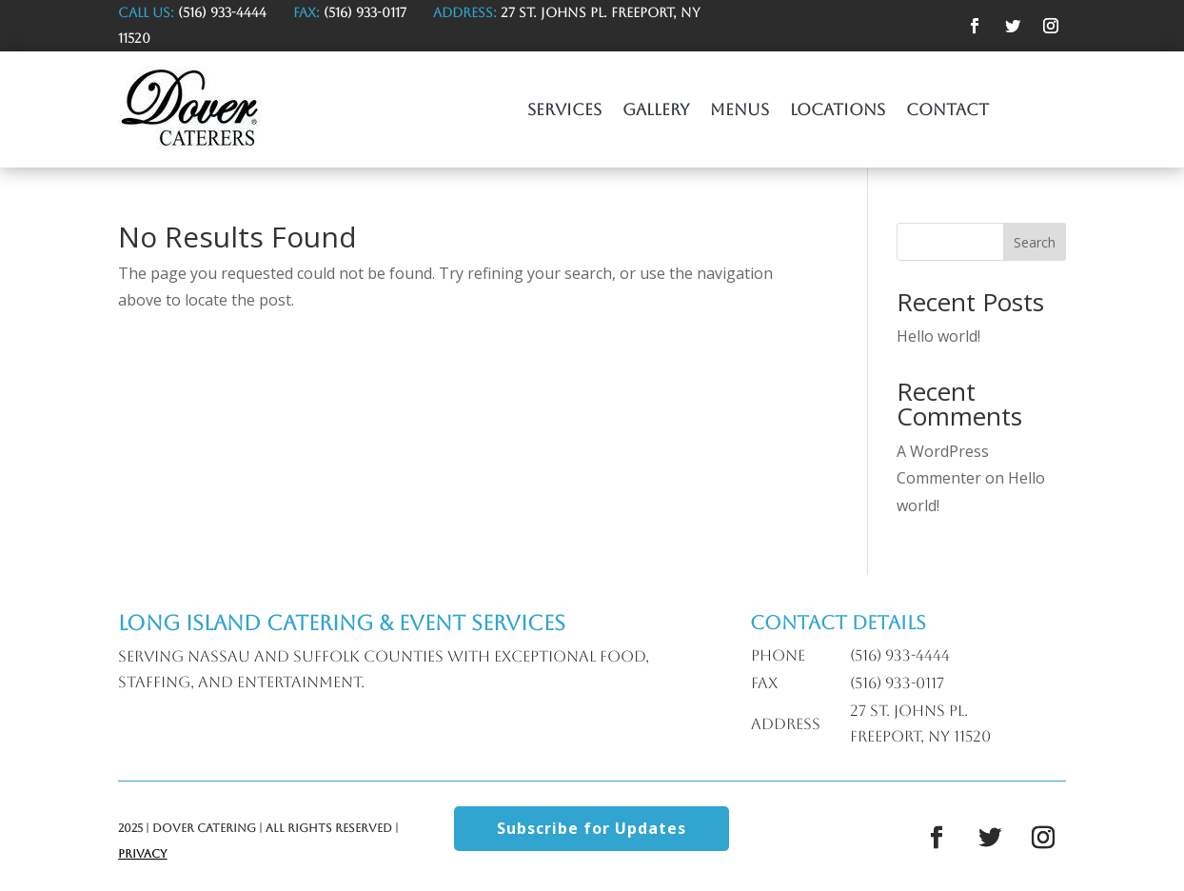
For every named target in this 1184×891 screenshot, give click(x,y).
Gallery (655, 111)
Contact (947, 111)
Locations (837, 111)
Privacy (142, 854)
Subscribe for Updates (591, 828)
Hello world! (938, 336)
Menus (739, 111)
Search (1035, 242)
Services (564, 111)
